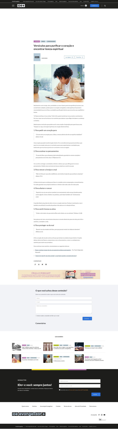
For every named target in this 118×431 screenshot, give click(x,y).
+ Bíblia (43, 41)
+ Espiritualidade (51, 41)
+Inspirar (24, 345)
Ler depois (68, 57)
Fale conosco (92, 406)
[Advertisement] (59, 25)
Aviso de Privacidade (83, 390)
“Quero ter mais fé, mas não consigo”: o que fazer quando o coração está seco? (56, 255)
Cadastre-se (94, 5)
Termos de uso (68, 406)
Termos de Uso (72, 390)
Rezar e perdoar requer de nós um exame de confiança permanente (53, 250)
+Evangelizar (56, 345)
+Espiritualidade (33, 357)
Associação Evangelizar (46, 406)
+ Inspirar (37, 41)
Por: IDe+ (31, 345)
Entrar (82, 5)
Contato (58, 406)
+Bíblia (28, 345)
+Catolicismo (65, 345)
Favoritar (78, 57)
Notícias (34, 406)
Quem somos (25, 406)
